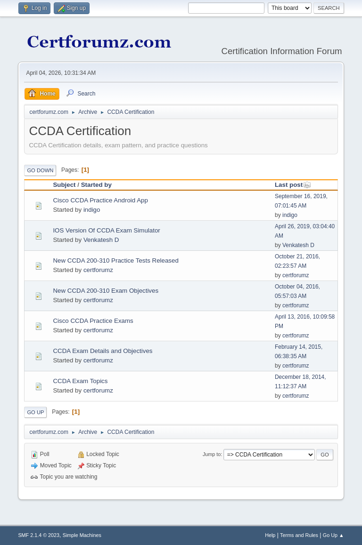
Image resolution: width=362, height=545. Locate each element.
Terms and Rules (299, 535)
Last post (293, 184)
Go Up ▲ (333, 535)
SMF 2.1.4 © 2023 (38, 535)
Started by (96, 184)
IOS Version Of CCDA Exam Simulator (106, 230)
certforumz (98, 269)
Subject (64, 184)
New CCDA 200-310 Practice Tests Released (115, 260)
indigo (91, 209)
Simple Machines (82, 535)
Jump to (212, 454)
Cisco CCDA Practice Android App (100, 200)
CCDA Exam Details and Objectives (102, 350)
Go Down (40, 170)
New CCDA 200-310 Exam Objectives (105, 290)
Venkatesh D (101, 239)
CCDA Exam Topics (80, 381)
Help (270, 535)
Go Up (35, 412)
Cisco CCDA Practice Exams (93, 320)
